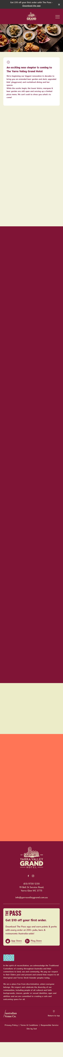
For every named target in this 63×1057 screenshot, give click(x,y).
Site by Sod (32, 1029)
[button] (57, 17)
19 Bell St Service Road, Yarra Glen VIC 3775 (31, 889)
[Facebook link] (28, 876)
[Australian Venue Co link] (10, 1013)
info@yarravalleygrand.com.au (31, 898)
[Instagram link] (33, 876)
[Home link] (31, 16)
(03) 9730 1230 (32, 884)
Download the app (31, 6)
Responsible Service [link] (49, 1025)
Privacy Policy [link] (11, 1025)
